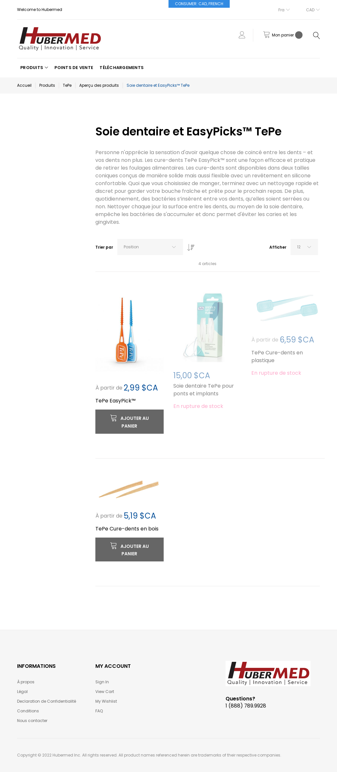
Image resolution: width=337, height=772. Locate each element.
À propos (25, 682)
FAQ (99, 711)
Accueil (24, 85)
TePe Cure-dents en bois (127, 528)
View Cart (104, 691)
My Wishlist (106, 701)
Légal (22, 691)
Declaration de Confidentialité (46, 701)
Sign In (102, 682)
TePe (67, 85)
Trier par (104, 247)
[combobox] (150, 247)
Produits (47, 85)
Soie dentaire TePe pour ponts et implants (203, 389)
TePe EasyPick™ (115, 400)
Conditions (28, 711)
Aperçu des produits (99, 85)
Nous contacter (32, 720)
